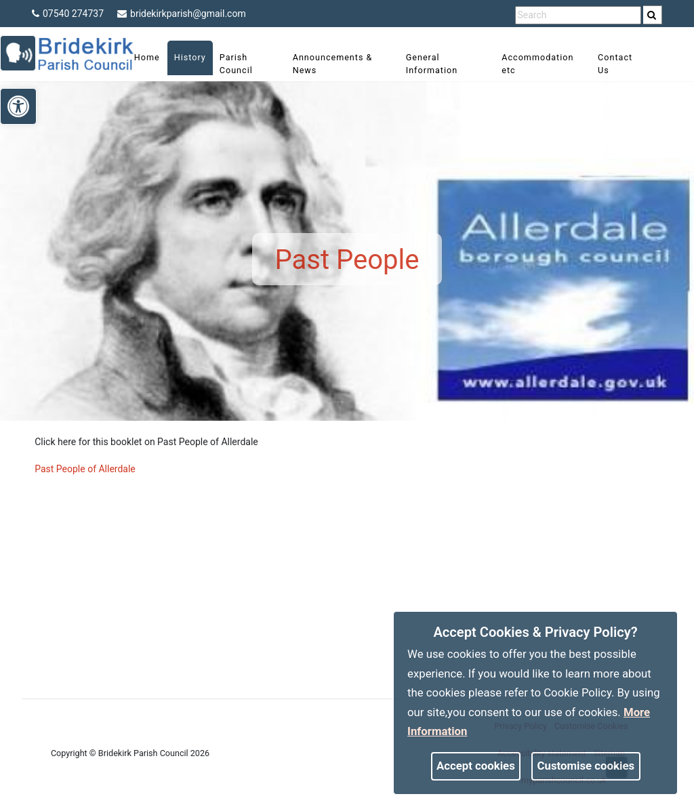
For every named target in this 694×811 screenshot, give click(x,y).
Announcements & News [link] (338, 63)
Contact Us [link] (609, 63)
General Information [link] (433, 63)
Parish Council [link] (244, 63)
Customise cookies (586, 765)
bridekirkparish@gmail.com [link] (181, 13)
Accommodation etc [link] (535, 63)
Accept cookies (475, 765)
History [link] (198, 57)
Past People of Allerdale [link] (85, 468)
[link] (651, 15)
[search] (652, 14)
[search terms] (578, 15)
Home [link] (155, 57)
